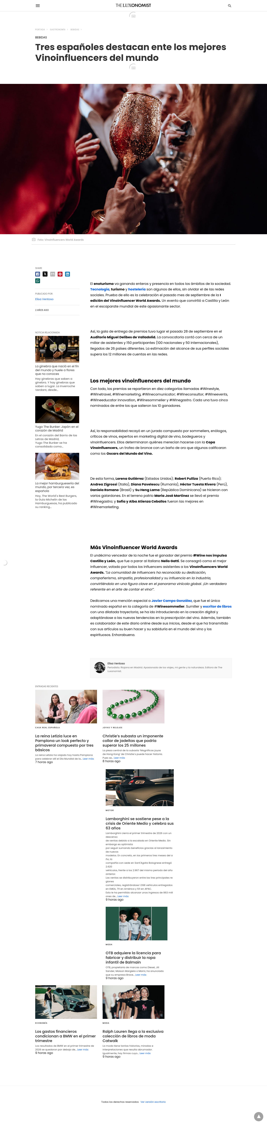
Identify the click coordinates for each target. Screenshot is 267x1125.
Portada (40, 29)
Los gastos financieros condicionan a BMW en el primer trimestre (65, 1036)
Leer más (88, 759)
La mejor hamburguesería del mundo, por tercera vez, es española (57, 487)
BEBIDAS (75, 29)
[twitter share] (45, 274)
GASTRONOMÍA (57, 29)
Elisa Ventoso (116, 663)
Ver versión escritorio (153, 1102)
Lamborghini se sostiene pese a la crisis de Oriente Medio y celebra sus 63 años (140, 823)
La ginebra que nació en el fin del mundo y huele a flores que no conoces (57, 370)
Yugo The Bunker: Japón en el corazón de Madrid (56, 429)
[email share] (52, 274)
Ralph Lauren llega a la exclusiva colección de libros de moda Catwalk (133, 1036)
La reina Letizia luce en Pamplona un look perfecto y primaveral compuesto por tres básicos (64, 743)
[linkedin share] (67, 274)
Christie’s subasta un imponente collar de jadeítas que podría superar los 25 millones (133, 740)
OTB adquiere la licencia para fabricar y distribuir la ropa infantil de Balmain (133, 957)
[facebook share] (37, 274)
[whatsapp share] (37, 280)
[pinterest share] (60, 274)
